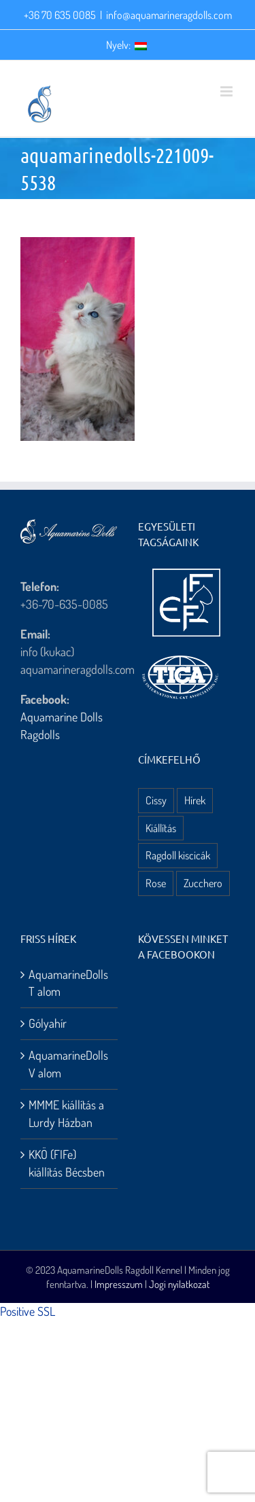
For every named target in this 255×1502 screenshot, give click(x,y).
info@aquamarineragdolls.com (169, 15)
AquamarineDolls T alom (68, 983)
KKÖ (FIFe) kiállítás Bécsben (67, 1163)
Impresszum (119, 1284)
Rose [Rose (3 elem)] (156, 883)
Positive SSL (27, 1311)
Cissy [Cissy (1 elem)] (156, 800)
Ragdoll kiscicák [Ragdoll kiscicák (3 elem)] (178, 855)
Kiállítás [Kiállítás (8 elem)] (161, 828)
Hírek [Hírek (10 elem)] (194, 800)
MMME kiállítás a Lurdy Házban (66, 1113)
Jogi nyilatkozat (179, 1284)
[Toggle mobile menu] (227, 91)
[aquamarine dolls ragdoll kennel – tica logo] (180, 656)
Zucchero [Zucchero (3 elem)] (203, 883)
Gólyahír (48, 1023)
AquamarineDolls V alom (68, 1064)
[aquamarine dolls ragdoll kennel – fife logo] (186, 574)
